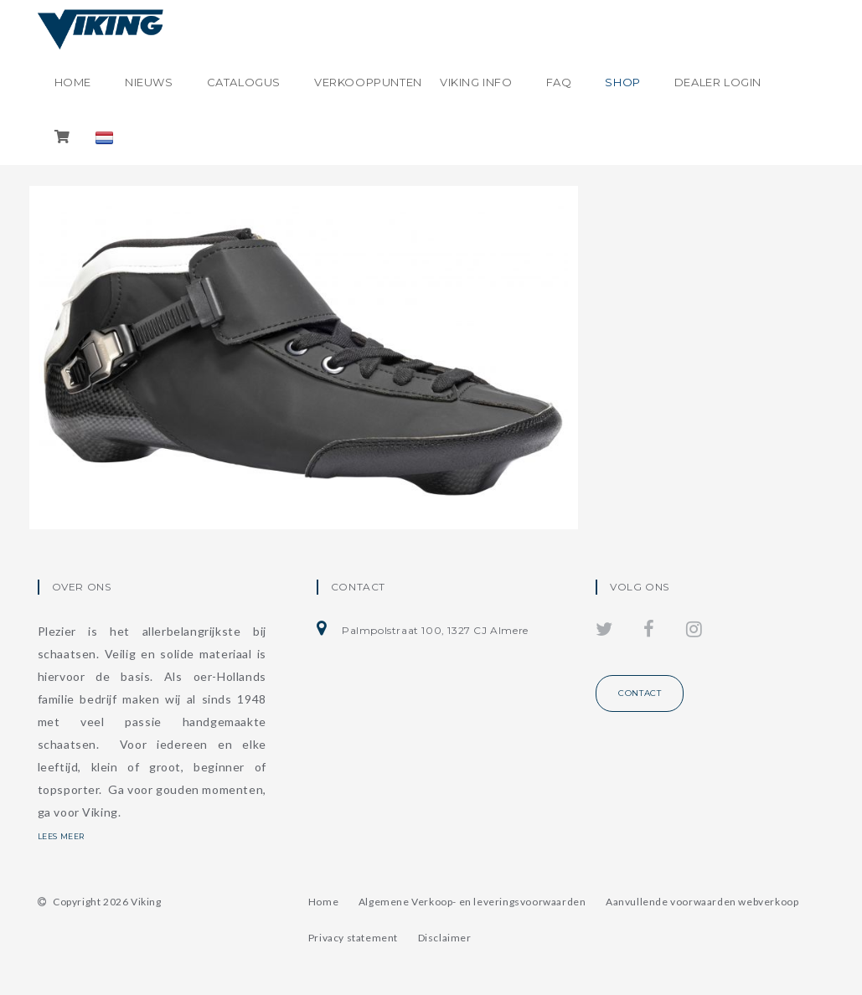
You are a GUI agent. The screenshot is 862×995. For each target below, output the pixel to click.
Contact (639, 693)
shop (622, 82)
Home (72, 82)
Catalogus (244, 82)
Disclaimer (445, 937)
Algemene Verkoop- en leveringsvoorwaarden (472, 901)
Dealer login (717, 82)
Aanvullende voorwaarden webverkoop (702, 901)
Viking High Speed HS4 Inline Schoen (163, 404)
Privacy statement (353, 937)
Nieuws (149, 82)
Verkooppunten (368, 82)
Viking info (476, 82)
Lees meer (71, 836)
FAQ (559, 82)
